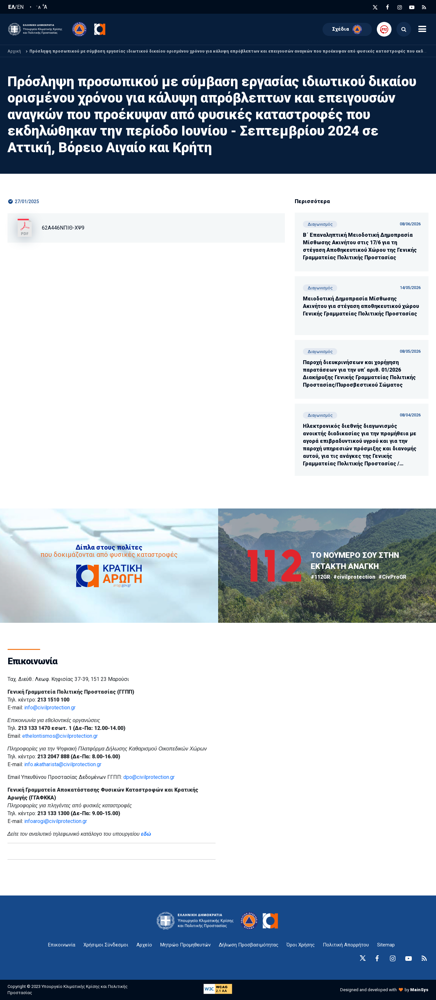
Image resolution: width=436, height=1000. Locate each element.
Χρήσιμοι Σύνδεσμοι (105, 945)
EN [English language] (20, 7)
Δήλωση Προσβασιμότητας (248, 945)
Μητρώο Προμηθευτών (185, 945)
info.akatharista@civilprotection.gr (62, 764)
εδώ (146, 834)
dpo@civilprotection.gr (149, 777)
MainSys (419, 989)
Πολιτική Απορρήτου (346, 945)
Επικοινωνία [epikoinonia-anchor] (61, 945)
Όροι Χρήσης (301, 945)
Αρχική (14, 51)
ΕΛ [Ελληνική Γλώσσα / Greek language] (11, 7)
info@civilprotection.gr (50, 707)
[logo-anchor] (197, 921)
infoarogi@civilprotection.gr (55, 821)
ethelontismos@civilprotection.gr (60, 736)
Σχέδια (347, 29)
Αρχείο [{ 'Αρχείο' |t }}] (144, 945)
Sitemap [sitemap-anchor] (386, 945)
